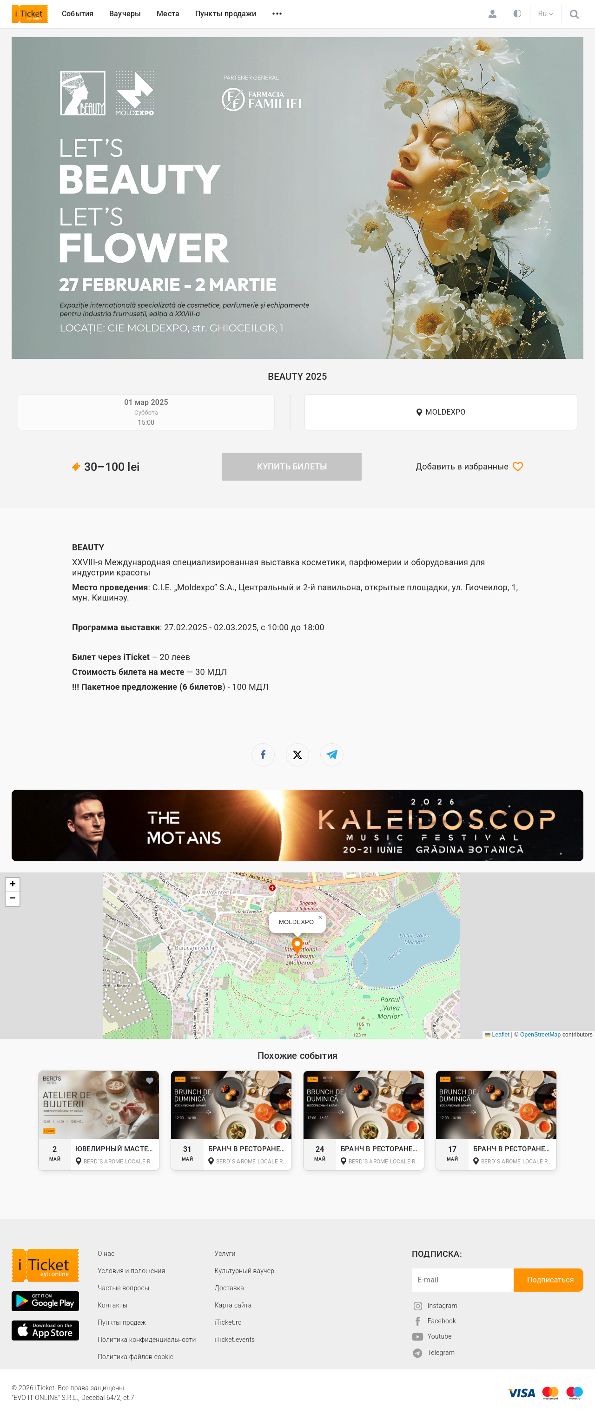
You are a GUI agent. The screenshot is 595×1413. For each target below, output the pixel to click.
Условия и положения (131, 1270)
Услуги (225, 1253)
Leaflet (497, 1034)
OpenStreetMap (540, 1034)
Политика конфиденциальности (147, 1339)
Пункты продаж (122, 1322)
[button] (297, 947)
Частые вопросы (124, 1288)
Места (168, 13)
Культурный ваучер (244, 1270)
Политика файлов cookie (135, 1356)
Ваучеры (125, 13)
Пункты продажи (226, 13)
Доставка (229, 1288)
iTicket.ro (228, 1322)
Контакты (113, 1305)
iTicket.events (235, 1339)
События (77, 13)
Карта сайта (233, 1305)
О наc (106, 1253)
